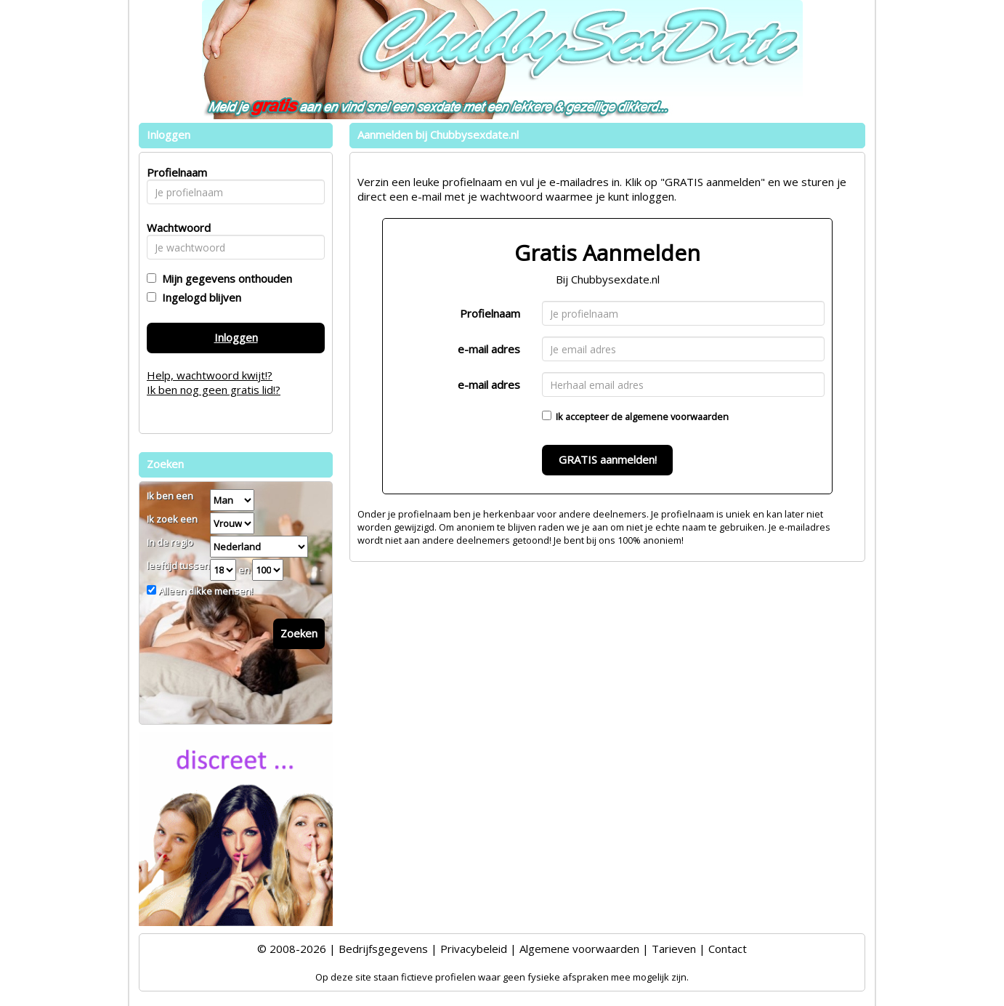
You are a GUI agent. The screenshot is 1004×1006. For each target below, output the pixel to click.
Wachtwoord (175, 227)
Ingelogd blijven (198, 297)
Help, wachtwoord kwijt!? (209, 375)
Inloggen (236, 337)
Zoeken (298, 633)
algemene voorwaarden (677, 416)
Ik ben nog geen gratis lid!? (213, 389)
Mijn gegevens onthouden (224, 278)
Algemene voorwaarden (579, 948)
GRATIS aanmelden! (608, 459)
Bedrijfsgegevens (383, 948)
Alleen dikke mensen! (204, 590)
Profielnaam (490, 313)
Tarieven (674, 948)
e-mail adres (489, 349)
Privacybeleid (473, 948)
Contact (727, 948)
